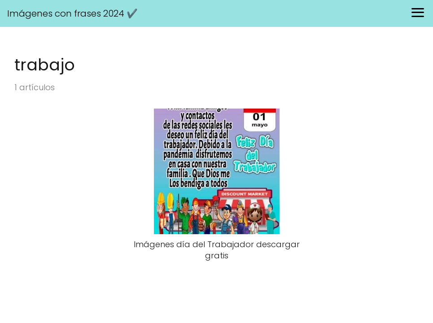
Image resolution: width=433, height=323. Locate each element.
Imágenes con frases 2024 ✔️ (72, 13)
